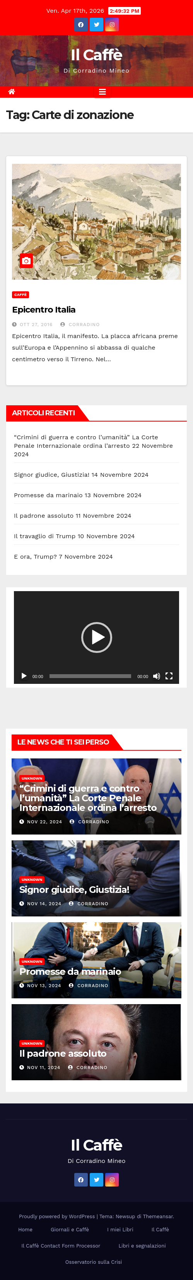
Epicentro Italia (43, 309)
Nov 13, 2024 (44, 985)
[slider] (91, 676)
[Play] (24, 676)
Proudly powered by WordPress (58, 1216)
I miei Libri (120, 1229)
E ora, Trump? (35, 556)
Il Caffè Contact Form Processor (60, 1246)
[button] (96, 637)
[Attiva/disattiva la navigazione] (102, 92)
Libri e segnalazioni (142, 1246)
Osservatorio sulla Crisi (93, 1262)
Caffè (20, 294)
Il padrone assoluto (43, 515)
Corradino (80, 324)
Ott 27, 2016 (36, 324)
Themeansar (158, 1216)
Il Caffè (96, 54)
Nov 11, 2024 (43, 1067)
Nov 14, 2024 (44, 903)
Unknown (32, 778)
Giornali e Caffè (70, 1229)
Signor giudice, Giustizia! (51, 474)
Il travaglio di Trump (45, 536)
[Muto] (157, 676)
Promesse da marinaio (48, 495)
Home (25, 1229)
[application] (96, 637)
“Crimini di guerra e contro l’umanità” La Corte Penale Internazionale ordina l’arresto (88, 798)
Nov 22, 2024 (44, 821)
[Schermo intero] (169, 676)
